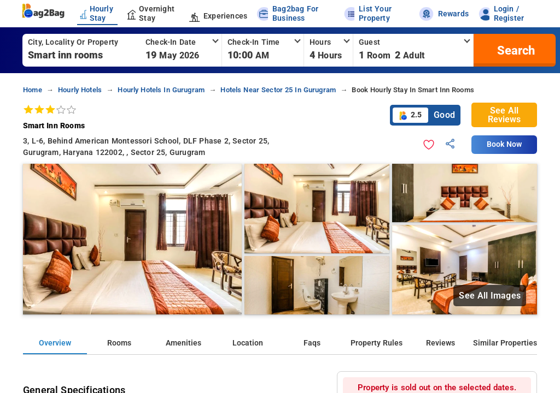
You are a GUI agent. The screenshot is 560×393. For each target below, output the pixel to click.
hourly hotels (80, 90)
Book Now (504, 144)
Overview (55, 343)
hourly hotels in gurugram (161, 90)
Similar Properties (505, 343)
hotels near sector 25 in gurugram (278, 90)
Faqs (312, 343)
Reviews (440, 343)
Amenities (183, 343)
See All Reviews (504, 114)
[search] (515, 50)
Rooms (119, 343)
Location (247, 343)
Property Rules (376, 343)
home (32, 90)
